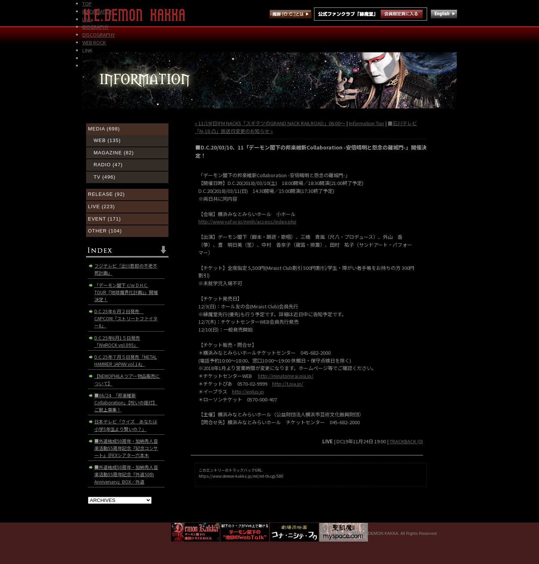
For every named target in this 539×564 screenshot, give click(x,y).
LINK (87, 50)
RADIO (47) (108, 164)
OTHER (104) (105, 231)
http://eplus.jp (248, 391)
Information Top (366, 123)
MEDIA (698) (104, 129)
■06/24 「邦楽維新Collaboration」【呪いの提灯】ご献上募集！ (125, 402)
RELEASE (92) (106, 194)
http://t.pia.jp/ (287, 383)
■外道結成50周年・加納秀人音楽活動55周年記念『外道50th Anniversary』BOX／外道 (126, 474)
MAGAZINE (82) (114, 152)
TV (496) (105, 177)
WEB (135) (107, 140)
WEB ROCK (94, 42)
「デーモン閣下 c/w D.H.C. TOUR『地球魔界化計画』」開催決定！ (126, 292)
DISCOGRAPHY (98, 34)
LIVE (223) (101, 206)
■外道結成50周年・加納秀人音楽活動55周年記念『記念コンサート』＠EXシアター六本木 (126, 448)
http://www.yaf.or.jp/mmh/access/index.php (247, 221)
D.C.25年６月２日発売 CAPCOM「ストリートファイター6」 (126, 318)
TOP (87, 3)
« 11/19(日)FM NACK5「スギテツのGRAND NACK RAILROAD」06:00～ (270, 123)
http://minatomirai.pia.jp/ (285, 375)
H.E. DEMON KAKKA (137, 14)
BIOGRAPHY (95, 26)
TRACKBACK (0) (406, 441)
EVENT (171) (104, 219)
